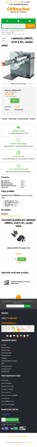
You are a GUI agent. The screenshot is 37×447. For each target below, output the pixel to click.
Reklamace (4, 358)
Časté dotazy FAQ (6, 355)
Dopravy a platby (5, 350)
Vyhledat (30, 26)
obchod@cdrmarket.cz (21, 4)
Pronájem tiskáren (6, 369)
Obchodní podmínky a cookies (9, 361)
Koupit (15, 100)
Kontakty (3, 345)
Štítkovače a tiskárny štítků (16, 30)
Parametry (4, 118)
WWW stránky (13, 436)
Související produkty (23, 118)
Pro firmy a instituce (6, 366)
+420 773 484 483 (13, 2)
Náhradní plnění (5, 371)
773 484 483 (9, 318)
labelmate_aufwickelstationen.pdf (10, 216)
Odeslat (27, 306)
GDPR (2, 363)
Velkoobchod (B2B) (6, 353)
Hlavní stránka (4, 30)
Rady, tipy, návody (5, 347)
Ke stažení (32, 118)
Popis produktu (12, 118)
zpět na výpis (4, 39)
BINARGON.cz (23, 436)
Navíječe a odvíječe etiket (7, 32)
